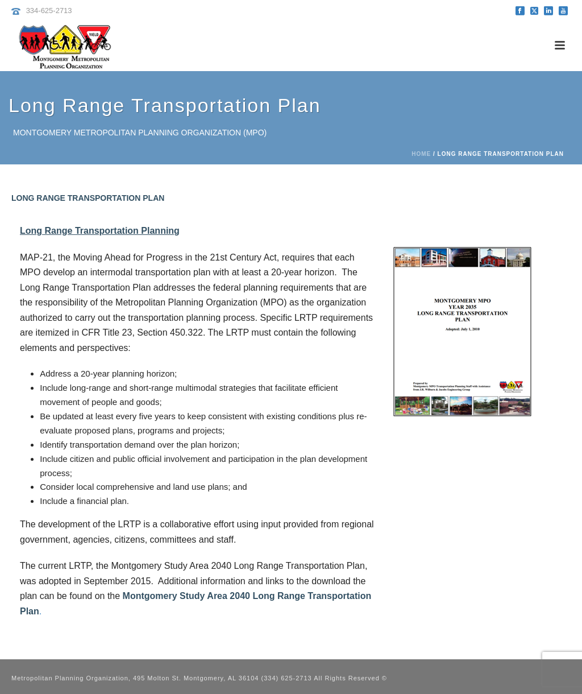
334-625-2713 (49, 10)
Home (421, 154)
